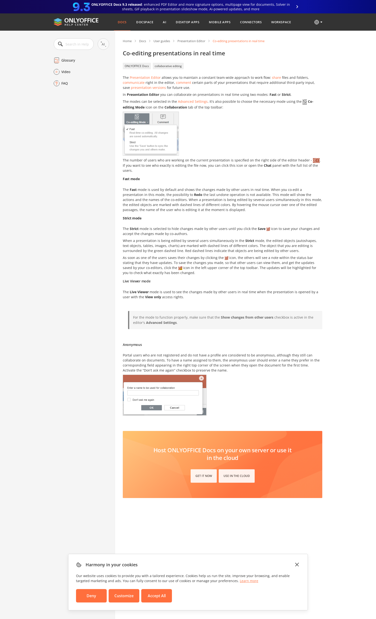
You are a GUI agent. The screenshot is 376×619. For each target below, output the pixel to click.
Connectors (251, 22)
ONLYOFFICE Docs (137, 66)
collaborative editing (168, 66)
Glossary (68, 60)
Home (127, 41)
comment (183, 82)
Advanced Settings (193, 101)
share (276, 77)
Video (65, 71)
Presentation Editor (191, 41)
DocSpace (144, 22)
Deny (91, 595)
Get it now (203, 476)
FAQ (64, 83)
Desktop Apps (187, 22)
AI (164, 22)
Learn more (249, 581)
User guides (161, 41)
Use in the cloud (236, 476)
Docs (122, 22)
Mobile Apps (219, 22)
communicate (134, 82)
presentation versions (148, 87)
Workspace (281, 22)
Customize (124, 595)
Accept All (157, 595)
